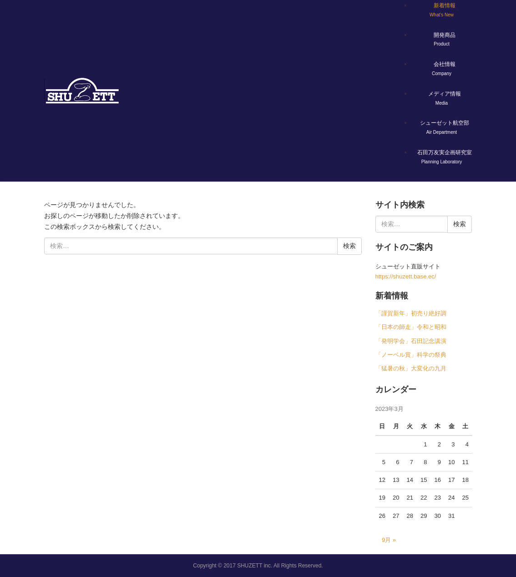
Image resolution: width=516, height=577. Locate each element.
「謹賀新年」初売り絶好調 (410, 313)
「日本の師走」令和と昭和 (410, 327)
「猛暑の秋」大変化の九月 (410, 368)
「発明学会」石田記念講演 (410, 341)
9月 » (389, 540)
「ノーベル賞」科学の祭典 (410, 354)
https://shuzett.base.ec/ (405, 276)
